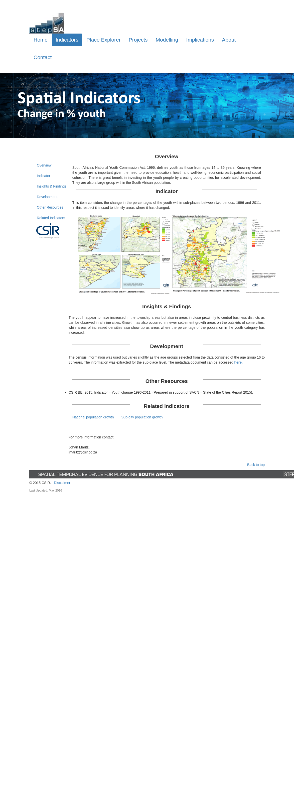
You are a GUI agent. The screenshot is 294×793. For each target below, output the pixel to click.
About (229, 40)
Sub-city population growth (142, 417)
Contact (43, 57)
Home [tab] (41, 40)
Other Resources (50, 207)
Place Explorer (103, 40)
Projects (138, 40)
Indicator (43, 176)
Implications (200, 40)
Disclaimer (62, 483)
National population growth (93, 417)
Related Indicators (51, 218)
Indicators (67, 40)
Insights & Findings (51, 186)
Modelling (167, 40)
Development (47, 197)
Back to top (256, 465)
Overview (44, 165)
